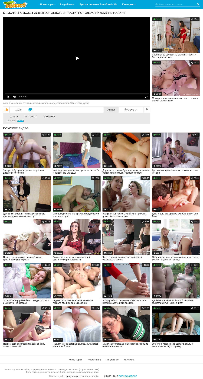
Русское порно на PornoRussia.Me (98, 4)
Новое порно (47, 4)
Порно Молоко (128, 376)
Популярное (112, 359)
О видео (111, 109)
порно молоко (72, 376)
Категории (128, 4)
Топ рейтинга (67, 4)
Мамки (20, 120)
